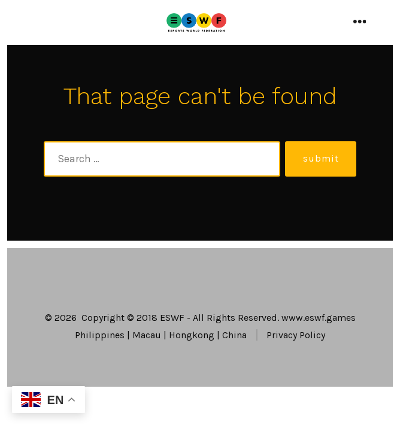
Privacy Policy (295, 335)
